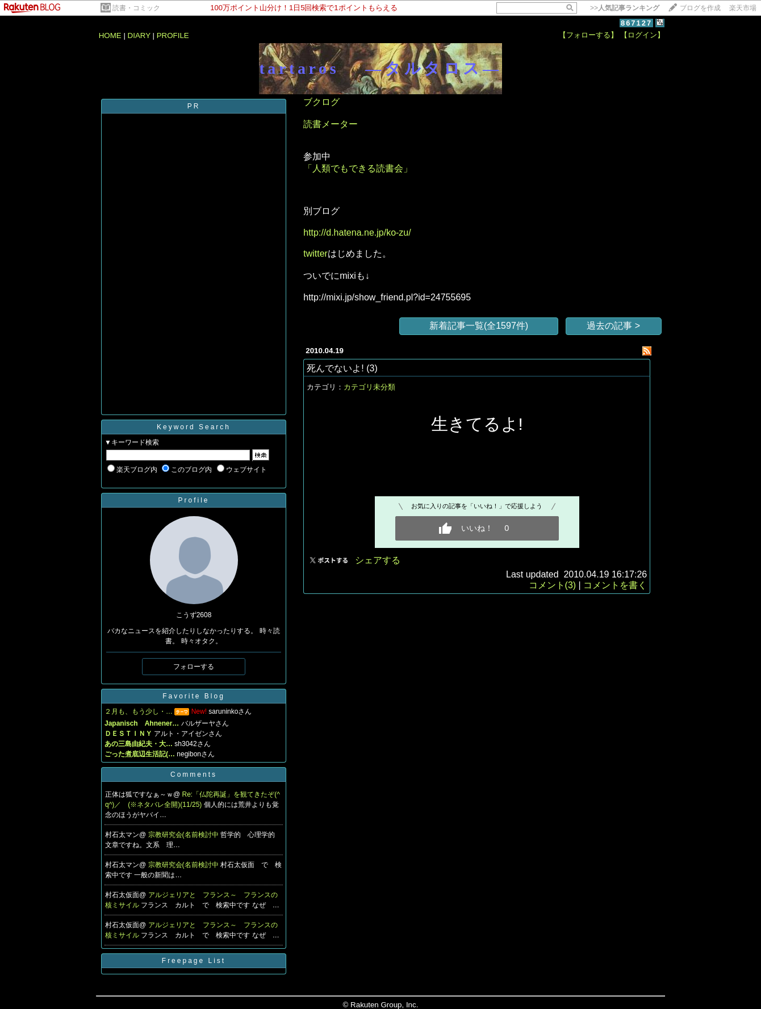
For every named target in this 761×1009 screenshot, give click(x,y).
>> (624, 8)
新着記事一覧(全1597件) (478, 325)
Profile (193, 500)
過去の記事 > (613, 325)
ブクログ (321, 102)
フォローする (193, 667)
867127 (636, 23)
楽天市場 (742, 8)
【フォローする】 (588, 35)
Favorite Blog (193, 696)
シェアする (377, 560)
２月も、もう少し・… (138, 711)
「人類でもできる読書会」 (357, 168)
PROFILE (173, 35)
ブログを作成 (700, 8)
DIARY (139, 35)
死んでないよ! (335, 368)
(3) (372, 368)
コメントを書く (615, 585)
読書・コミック (136, 8)
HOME (110, 35)
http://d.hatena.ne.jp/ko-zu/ (357, 232)
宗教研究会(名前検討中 (184, 835)
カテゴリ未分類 (369, 387)
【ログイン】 (642, 35)
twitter (315, 253)
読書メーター (330, 124)
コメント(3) (552, 585)
